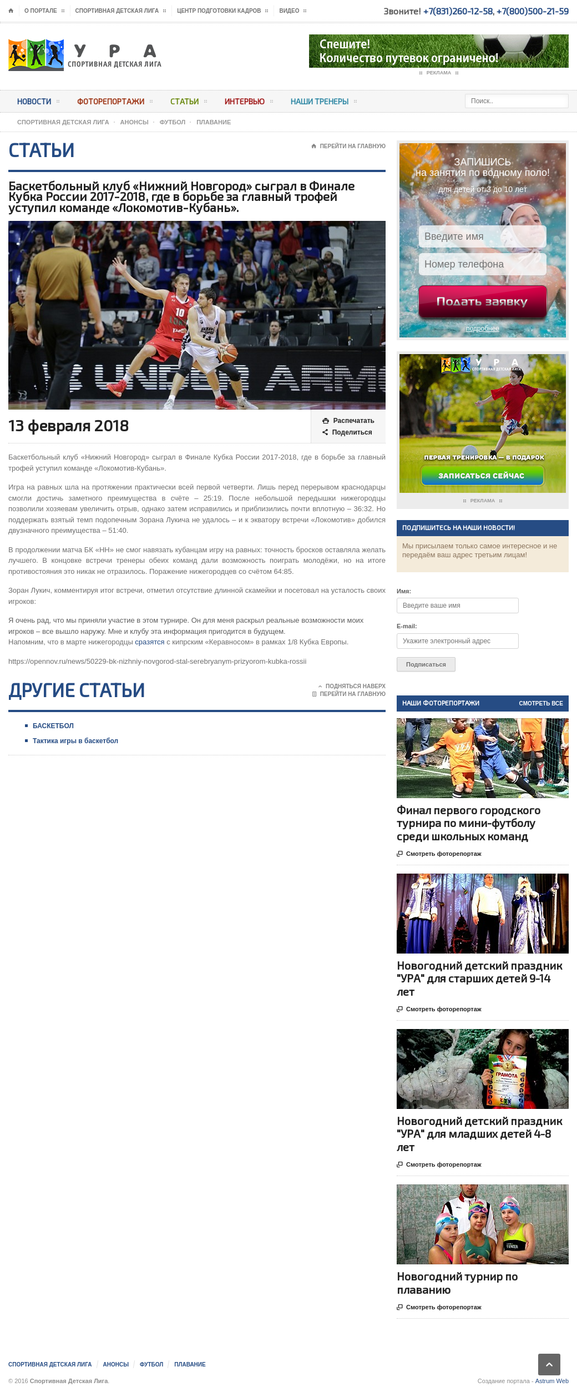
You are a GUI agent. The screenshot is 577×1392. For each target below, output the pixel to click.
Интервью (249, 103)
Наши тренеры (324, 103)
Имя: (404, 591)
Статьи (188, 103)
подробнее (482, 328)
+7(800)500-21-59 (533, 11)
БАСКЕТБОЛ (53, 726)
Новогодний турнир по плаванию (457, 1282)
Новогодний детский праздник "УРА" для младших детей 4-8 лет (479, 1133)
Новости (38, 103)
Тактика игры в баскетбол (75, 741)
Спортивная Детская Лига (63, 122)
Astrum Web (552, 1381)
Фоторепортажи (115, 103)
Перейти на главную (348, 146)
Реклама (439, 73)
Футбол (172, 122)
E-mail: (407, 626)
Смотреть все (541, 703)
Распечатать (348, 421)
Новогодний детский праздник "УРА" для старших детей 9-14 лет (479, 978)
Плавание (213, 122)
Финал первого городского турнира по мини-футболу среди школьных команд (468, 822)
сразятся (149, 642)
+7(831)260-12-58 (458, 11)
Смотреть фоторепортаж (439, 854)
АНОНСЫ (134, 122)
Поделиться (347, 432)
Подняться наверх (352, 686)
